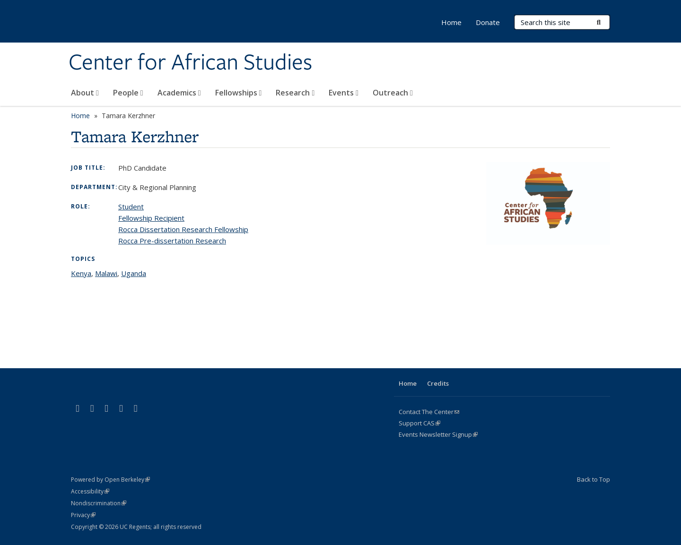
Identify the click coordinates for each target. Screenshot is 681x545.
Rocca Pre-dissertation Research (172, 240)
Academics (179, 92)
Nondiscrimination (98, 503)
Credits (438, 383)
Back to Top (593, 479)
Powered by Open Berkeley (110, 480)
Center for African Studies (190, 63)
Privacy (83, 515)
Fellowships (238, 92)
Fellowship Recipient (151, 218)
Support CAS (419, 423)
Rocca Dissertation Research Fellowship (183, 229)
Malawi (106, 273)
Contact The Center (429, 411)
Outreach (393, 92)
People (128, 92)
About (85, 92)
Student (131, 206)
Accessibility (90, 491)
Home (451, 22)
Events (343, 92)
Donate (488, 22)
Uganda (133, 273)
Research (295, 92)
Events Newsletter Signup (438, 434)
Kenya (81, 273)
